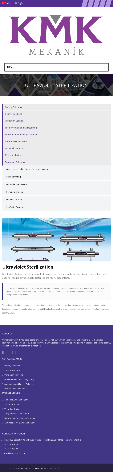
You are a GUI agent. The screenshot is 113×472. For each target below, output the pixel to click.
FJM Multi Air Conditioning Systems (19, 418)
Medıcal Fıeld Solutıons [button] (57, 141)
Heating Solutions (12, 365)
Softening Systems (14, 192)
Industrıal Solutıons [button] (57, 148)
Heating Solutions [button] (57, 114)
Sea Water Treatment (16, 207)
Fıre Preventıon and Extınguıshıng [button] (57, 127)
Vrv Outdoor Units (12, 404)
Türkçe (8, 3)
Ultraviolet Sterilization (16, 184)
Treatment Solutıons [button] (57, 162)
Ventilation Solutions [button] (57, 120)
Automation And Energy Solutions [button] (57, 134)
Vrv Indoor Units (11, 409)
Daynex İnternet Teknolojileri (30, 468)
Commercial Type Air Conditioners (19, 422)
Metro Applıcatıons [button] (57, 155)
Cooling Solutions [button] (57, 107)
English (21, 3)
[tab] (56, 107)
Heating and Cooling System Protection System (27, 169)
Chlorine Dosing (13, 176)
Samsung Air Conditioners (16, 399)
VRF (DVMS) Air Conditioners (16, 413)
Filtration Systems (14, 199)
